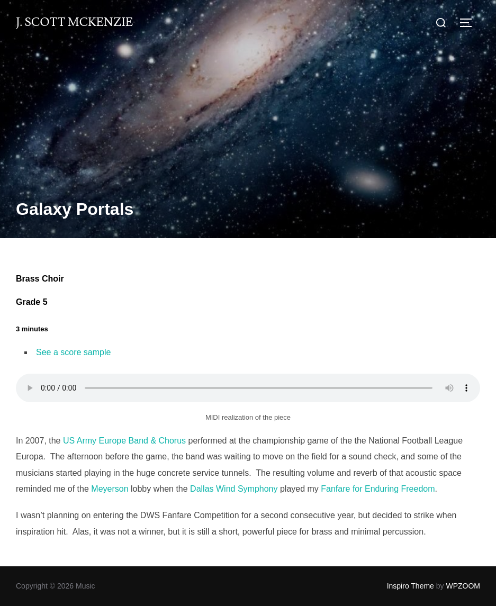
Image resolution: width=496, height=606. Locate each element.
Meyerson (109, 488)
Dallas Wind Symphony (233, 488)
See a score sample (73, 352)
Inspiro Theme (410, 586)
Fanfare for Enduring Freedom (378, 488)
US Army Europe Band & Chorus (124, 440)
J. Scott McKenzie (74, 22)
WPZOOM (463, 586)
